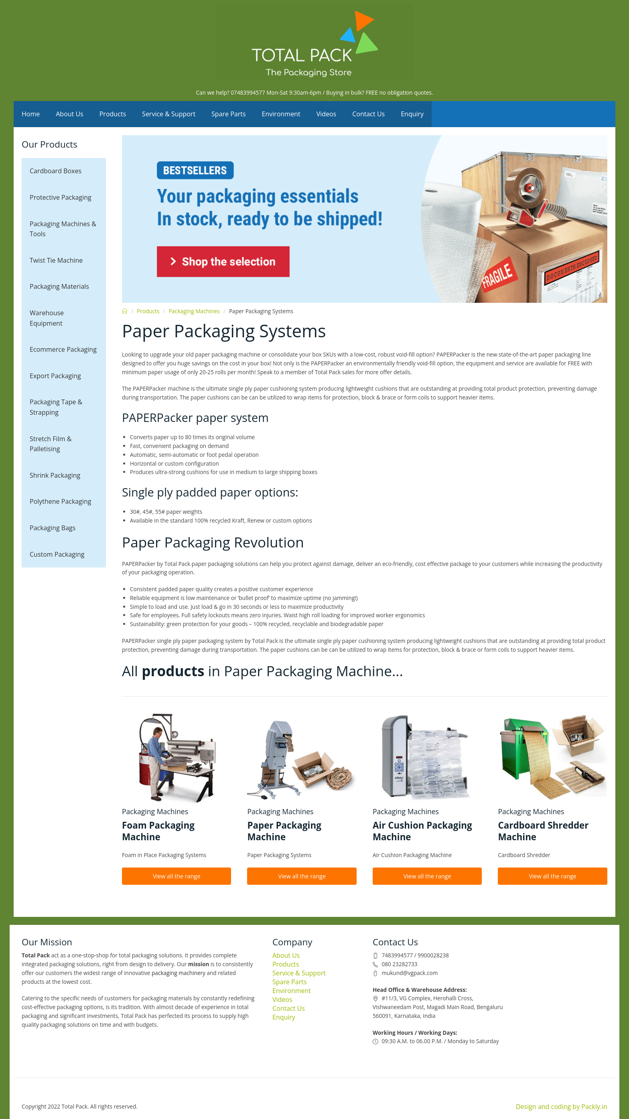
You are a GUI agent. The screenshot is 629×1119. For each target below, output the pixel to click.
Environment (281, 113)
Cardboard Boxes (55, 170)
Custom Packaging (57, 554)
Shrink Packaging (55, 475)
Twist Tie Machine (56, 260)
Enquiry (412, 113)
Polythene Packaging (60, 501)
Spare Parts (228, 113)
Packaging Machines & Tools (63, 229)
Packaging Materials (59, 286)
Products (112, 113)
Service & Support (168, 113)
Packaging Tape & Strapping (56, 407)
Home (31, 113)
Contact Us (368, 113)
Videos (327, 113)
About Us (69, 113)
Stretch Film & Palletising (50, 444)
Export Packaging (55, 375)
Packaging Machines (194, 311)
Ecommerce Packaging (63, 349)
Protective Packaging (60, 197)
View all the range (177, 876)
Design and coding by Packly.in (561, 1106)
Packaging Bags (52, 527)
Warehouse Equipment (47, 318)
